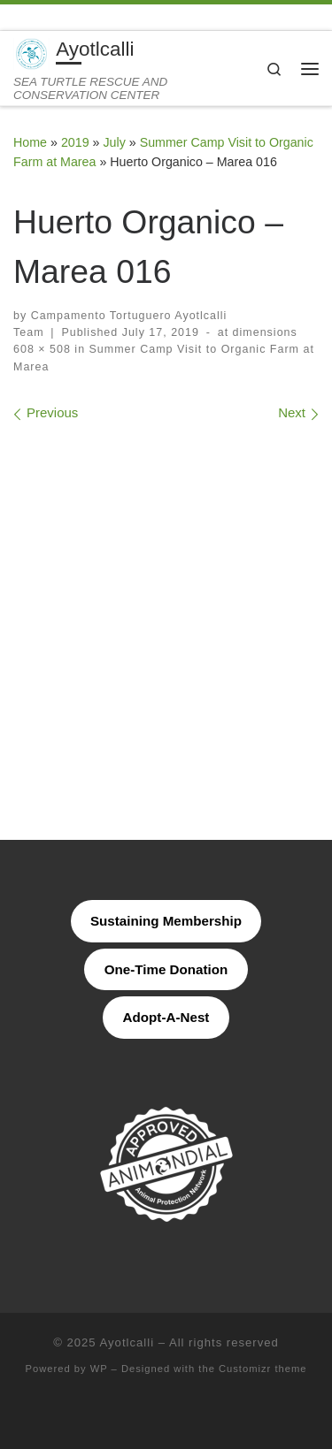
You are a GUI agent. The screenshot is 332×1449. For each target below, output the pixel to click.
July (114, 142)
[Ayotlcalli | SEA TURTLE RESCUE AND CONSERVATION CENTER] (31, 53)
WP (99, 1368)
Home (30, 142)
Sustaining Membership (166, 920)
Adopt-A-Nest (166, 1017)
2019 (75, 142)
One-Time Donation (166, 969)
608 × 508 (42, 349)
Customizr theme (263, 1368)
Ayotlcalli (127, 1342)
